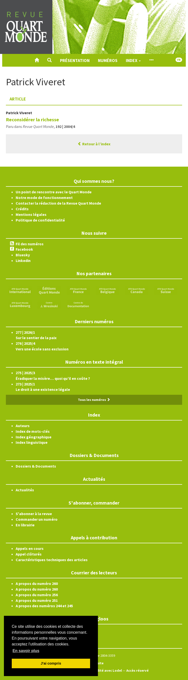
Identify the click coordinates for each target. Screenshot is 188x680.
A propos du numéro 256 (37, 594)
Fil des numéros (30, 243)
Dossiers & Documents (36, 466)
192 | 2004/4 (65, 126)
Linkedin (23, 260)
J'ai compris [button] (51, 663)
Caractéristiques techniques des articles (52, 559)
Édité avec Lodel (108, 670)
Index (133, 60)
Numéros (108, 60)
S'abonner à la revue (34, 513)
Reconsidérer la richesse (32, 119)
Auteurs (23, 425)
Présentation (75, 60)
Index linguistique (31, 442)
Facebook (24, 249)
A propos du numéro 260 (37, 583)
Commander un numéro (37, 519)
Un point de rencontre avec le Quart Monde (54, 191)
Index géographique (33, 436)
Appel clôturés (29, 554)
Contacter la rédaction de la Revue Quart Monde (58, 203)
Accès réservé (137, 670)
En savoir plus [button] (25, 651)
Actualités (25, 489)
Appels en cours (30, 548)
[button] (49, 60)
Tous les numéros (94, 399)
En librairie (25, 524)
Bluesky (23, 254)
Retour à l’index (94, 143)
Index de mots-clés (33, 431)
